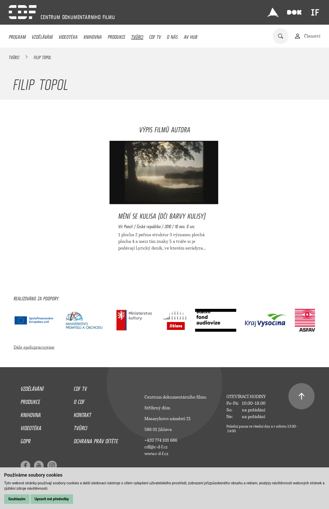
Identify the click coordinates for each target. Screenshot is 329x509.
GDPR (26, 439)
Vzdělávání (42, 36)
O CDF (79, 400)
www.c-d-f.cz (156, 453)
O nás (172, 36)
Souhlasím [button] (16, 499)
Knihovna (93, 36)
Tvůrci (137, 36)
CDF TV (155, 36)
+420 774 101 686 (160, 440)
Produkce (116, 36)
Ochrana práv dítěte (96, 439)
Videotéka (68, 36)
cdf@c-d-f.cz (156, 447)
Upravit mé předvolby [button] (52, 499)
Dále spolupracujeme (34, 347)
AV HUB (190, 36)
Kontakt (82, 413)
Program (17, 36)
